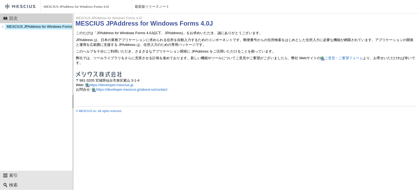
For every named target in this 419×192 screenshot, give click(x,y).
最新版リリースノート (152, 7)
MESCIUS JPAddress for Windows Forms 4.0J (76, 7)
